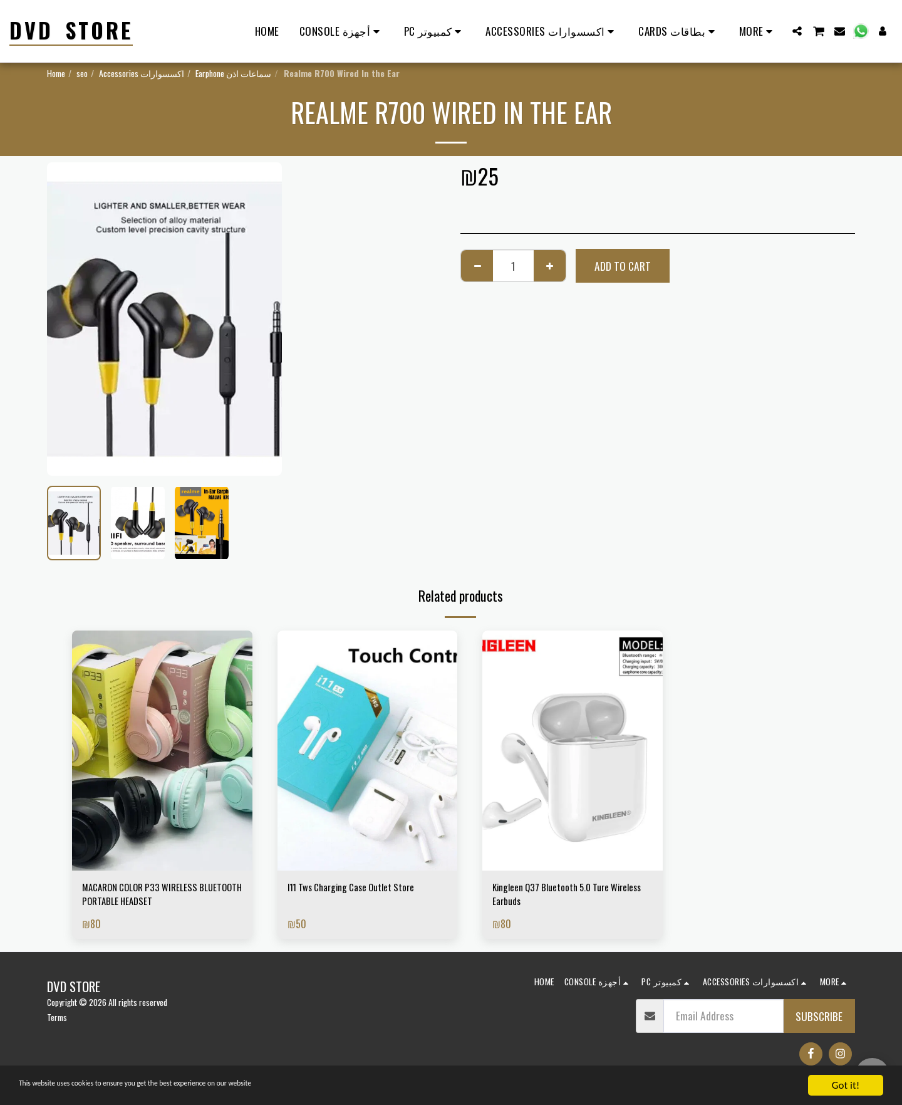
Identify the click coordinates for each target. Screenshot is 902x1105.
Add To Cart (622, 266)
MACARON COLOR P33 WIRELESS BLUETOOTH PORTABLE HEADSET (150, 897)
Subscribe (819, 1021)
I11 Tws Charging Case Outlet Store (362, 889)
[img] (162, 751)
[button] (797, 31)
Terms (57, 1022)
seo (82, 73)
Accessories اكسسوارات (141, 73)
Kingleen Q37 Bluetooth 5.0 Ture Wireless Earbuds (560, 897)
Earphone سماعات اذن (233, 73)
